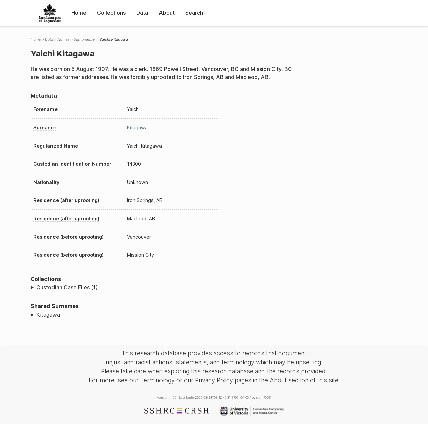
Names (63, 39)
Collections (111, 12)
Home (78, 12)
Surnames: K (84, 39)
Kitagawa (137, 127)
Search (194, 12)
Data (142, 12)
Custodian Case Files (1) (67, 287)
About (167, 12)
